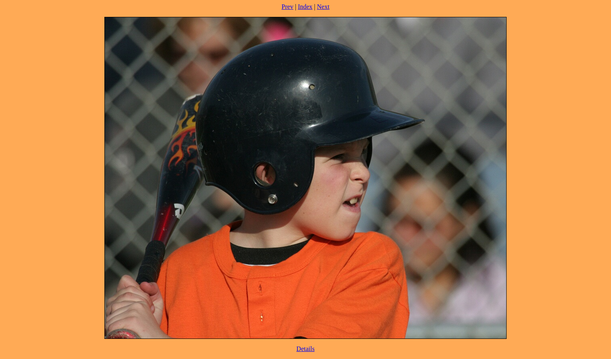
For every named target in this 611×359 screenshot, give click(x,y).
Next (323, 6)
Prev (287, 6)
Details (305, 348)
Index (305, 6)
